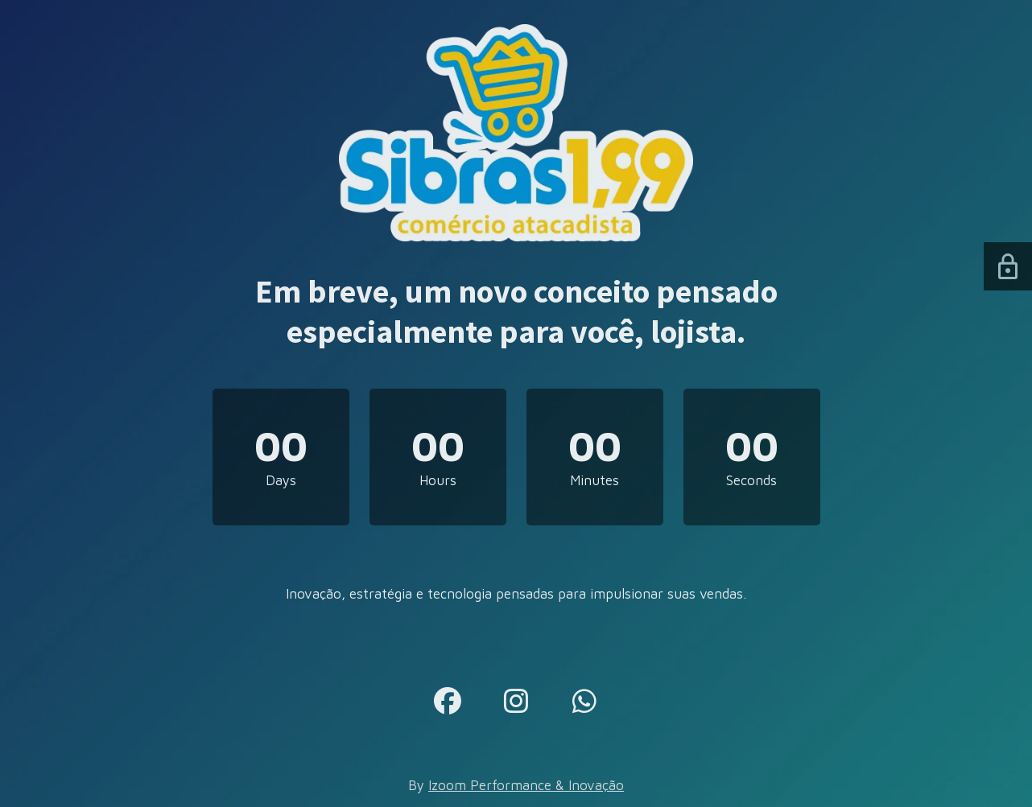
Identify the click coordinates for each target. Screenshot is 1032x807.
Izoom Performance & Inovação (526, 785)
